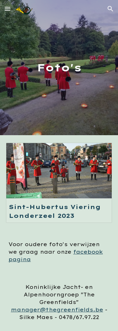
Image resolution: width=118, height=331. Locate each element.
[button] (7, 8)
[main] (59, 67)
